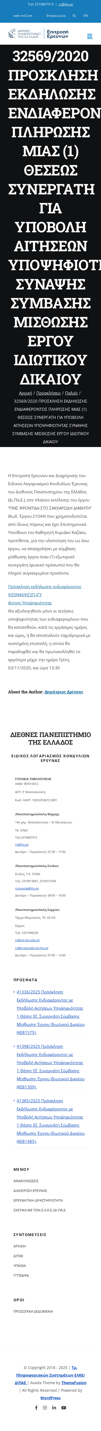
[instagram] (45, 1408)
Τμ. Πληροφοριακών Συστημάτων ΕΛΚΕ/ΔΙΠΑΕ (50, 1375)
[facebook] (36, 1408)
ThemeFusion (73, 1382)
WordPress (50, 1397)
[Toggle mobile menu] (90, 36)
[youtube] (63, 1408)
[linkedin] (54, 1408)
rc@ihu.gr (66, 4)
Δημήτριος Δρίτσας (63, 692)
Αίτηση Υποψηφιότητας (30, 602)
